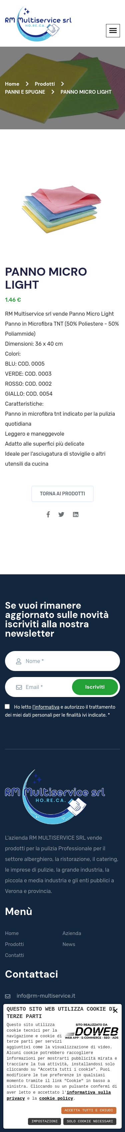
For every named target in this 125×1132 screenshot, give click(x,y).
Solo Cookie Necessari (90, 1121)
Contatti (14, 955)
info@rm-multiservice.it (46, 996)
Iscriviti (95, 686)
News (69, 944)
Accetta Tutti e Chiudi (89, 1110)
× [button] (115, 1011)
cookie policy (56, 1098)
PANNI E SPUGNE (29, 92)
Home (17, 84)
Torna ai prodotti (62, 494)
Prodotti (49, 84)
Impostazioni (44, 1121)
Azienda (72, 933)
